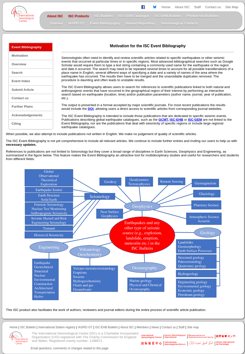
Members (142, 327)
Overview (19, 64)
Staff (197, 7)
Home (166, 7)
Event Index (21, 81)
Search (17, 72)
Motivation (20, 55)
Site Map (231, 7)
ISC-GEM (195, 119)
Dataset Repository (140, 23)
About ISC (182, 7)
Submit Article (23, 90)
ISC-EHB (176, 119)
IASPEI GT (76, 23)
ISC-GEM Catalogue (133, 16)
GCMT (163, 119)
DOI (91, 109)
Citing (16, 123)
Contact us (213, 7)
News (155, 327)
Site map (193, 327)
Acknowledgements (27, 115)
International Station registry (56, 327)
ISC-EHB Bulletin (168, 16)
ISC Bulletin (103, 16)
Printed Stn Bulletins (203, 16)
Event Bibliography (105, 23)
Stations (56, 23)
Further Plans (22, 106)
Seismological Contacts (179, 23)
